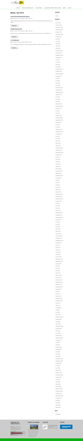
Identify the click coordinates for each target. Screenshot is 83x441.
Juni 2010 (58, 312)
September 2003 (59, 395)
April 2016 (58, 210)
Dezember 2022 (59, 87)
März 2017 (58, 189)
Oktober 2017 (59, 173)
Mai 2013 (58, 270)
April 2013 (58, 273)
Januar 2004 (58, 386)
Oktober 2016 (59, 196)
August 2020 (58, 122)
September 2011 (59, 300)
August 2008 (58, 328)
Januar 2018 (58, 168)
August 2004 (58, 377)
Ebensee (64, 7)
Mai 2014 (58, 249)
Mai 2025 (58, 43)
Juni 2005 (58, 368)
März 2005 (58, 370)
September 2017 (59, 175)
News (57, 15)
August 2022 (58, 94)
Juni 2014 (58, 247)
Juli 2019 (58, 136)
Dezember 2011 (59, 298)
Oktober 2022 (59, 90)
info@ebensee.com (32, 436)
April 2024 (58, 66)
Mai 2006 (58, 354)
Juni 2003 (58, 400)
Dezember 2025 (59, 27)
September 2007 (59, 337)
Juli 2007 (58, 342)
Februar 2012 (59, 296)
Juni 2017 (58, 182)
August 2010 (58, 307)
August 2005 (58, 363)
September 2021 (59, 106)
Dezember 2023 (59, 69)
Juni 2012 (58, 293)
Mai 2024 (58, 64)
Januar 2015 (58, 233)
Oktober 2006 (59, 347)
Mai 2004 (58, 381)
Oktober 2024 (59, 52)
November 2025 (59, 29)
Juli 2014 (58, 245)
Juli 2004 (58, 379)
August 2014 (58, 242)
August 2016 (58, 201)
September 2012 (59, 286)
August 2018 (58, 154)
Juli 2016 (58, 203)
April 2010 (58, 314)
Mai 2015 (58, 226)
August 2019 (58, 134)
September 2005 (59, 361)
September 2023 (59, 73)
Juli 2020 (58, 124)
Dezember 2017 (59, 171)
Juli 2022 (58, 97)
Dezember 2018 (59, 147)
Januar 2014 (58, 256)
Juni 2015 (58, 224)
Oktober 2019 (59, 129)
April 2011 (58, 303)
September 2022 (59, 92)
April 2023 (58, 85)
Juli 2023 (58, 78)
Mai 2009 (58, 321)
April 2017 (58, 187)
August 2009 (58, 319)
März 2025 (58, 48)
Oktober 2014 (59, 238)
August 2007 (58, 340)
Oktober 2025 (59, 32)
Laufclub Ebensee (38, 7)
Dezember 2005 (59, 358)
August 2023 (58, 76)
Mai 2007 (58, 344)
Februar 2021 (59, 115)
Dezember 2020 (59, 117)
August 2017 (58, 178)
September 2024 (59, 55)
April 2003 (58, 405)
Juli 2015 (58, 222)
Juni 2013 (58, 268)
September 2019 (59, 131)
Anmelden (58, 414)
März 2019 (58, 145)
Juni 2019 (58, 138)
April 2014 (58, 252)
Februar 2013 (59, 275)
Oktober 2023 (59, 71)
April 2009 (58, 324)
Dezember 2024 (59, 50)
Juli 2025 (58, 39)
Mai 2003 (58, 402)
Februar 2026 (59, 25)
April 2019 (58, 143)
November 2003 (59, 391)
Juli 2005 (58, 365)
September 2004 (59, 375)
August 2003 (58, 398)
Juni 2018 (58, 159)
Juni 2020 (58, 127)
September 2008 (59, 326)
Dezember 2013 (59, 259)
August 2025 (58, 36)
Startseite (18, 7)
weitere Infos (13, 430)
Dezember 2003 (59, 388)
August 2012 (58, 289)
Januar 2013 (58, 277)
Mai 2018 (58, 161)
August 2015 (58, 219)
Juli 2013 (58, 266)
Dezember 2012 (59, 280)
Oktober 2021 (59, 103)
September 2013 (59, 261)
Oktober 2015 (59, 215)
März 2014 (58, 254)
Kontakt (70, 7)
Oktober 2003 (59, 393)
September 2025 (59, 34)
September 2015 (59, 217)
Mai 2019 (58, 141)
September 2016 (59, 198)
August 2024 (58, 57)
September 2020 (59, 120)
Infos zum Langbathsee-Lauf (28, 7)
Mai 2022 (58, 101)
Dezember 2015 (59, 212)
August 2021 (58, 108)
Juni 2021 (58, 113)
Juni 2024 (58, 62)
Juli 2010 (58, 310)
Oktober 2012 (59, 284)
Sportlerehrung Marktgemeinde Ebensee (20, 16)
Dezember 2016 (59, 194)
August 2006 (58, 349)
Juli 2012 (58, 291)
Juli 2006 (58, 351)
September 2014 (59, 240)
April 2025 (58, 46)
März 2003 (58, 407)
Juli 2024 (58, 59)
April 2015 (58, 229)
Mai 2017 (58, 185)
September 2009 (59, 317)
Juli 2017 (58, 180)
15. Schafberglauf (15, 40)
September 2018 (59, 152)
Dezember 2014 (59, 236)
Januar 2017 (58, 191)
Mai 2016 (58, 208)
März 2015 (58, 231)
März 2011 (58, 305)
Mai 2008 (58, 330)
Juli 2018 (58, 157)
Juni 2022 (58, 99)
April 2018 (58, 164)
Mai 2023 (58, 83)
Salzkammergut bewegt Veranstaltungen (52, 7)
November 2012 (59, 282)
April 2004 (58, 384)
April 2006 (58, 356)
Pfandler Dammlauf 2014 (16, 29)
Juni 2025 (58, 41)
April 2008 (58, 333)
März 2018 (58, 166)
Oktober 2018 (59, 150)
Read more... (14, 25)
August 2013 (58, 263)
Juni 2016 (58, 205)
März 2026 (58, 22)
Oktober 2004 (59, 372)
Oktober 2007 (59, 335)
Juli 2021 (58, 110)
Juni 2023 (58, 80)
